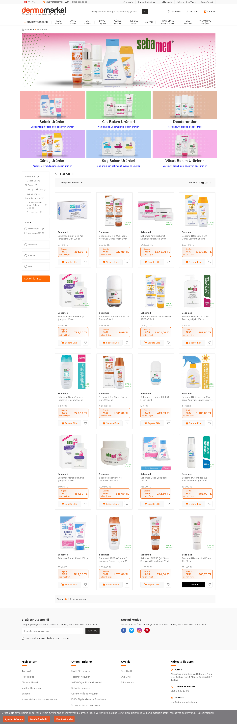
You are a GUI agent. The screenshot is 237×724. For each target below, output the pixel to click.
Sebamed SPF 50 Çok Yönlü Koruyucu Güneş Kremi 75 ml (154, 559)
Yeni (28, 266)
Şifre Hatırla (127, 682)
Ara (145, 11)
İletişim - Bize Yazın (186, 2)
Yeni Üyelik (126, 671)
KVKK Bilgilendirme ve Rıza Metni (88, 699)
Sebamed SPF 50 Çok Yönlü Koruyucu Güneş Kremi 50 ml (113, 237)
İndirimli (30, 255)
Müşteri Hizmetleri (31, 688)
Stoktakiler (31, 244)
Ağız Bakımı (58, 22)
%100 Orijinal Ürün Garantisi (86, 682)
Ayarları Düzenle (14, 719)
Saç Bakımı (188, 22)
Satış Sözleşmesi (80, 688)
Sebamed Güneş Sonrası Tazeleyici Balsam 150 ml (70, 398)
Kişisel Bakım (134, 22)
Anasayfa (128, 2)
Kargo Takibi (207, 2)
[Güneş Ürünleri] (52, 144)
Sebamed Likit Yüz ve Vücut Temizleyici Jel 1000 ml (195, 318)
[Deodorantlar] (185, 105)
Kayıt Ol (92, 630)
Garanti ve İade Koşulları (84, 693)
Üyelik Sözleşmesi (80, 671)
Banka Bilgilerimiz (146, 2)
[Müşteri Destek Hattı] (65, 2)
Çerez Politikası (206, 712)
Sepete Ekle (69, 262)
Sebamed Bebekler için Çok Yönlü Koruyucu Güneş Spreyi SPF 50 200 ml (196, 398)
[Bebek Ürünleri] (52, 105)
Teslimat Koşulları (80, 676)
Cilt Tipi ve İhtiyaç (37, 189)
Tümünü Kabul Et (39, 719)
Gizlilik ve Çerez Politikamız (85, 704)
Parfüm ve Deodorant (168, 22)
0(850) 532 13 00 (180, 690)
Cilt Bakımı (87, 22)
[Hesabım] (192, 11)
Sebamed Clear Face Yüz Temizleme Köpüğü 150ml (195, 479)
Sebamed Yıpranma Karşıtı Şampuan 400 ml (71, 318)
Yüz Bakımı (33, 194)
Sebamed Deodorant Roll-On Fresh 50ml (155, 398)
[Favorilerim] (174, 11)
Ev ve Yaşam (102, 22)
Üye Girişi (126, 676)
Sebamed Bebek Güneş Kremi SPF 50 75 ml (155, 318)
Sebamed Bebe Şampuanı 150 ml (153, 479)
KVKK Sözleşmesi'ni (35, 638)
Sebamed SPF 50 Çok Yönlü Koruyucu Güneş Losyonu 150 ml (114, 560)
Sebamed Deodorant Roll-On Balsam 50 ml (114, 318)
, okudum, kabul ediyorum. (46, 638)
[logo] (44, 11)
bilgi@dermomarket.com (184, 701)
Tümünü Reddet (64, 719)
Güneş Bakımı (118, 22)
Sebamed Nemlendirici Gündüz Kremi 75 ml (110, 479)
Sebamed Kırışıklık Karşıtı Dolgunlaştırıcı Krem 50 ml (153, 237)
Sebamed (63, 232)
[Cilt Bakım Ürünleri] (118, 105)
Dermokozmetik (34, 198)
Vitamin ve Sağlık (205, 22)
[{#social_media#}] (124, 631)
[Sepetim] (209, 11)
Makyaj (149, 22)
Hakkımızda (166, 2)
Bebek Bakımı (35, 180)
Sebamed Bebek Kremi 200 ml (73, 558)
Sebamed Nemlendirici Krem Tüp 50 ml (196, 559)
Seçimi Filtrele (35, 278)
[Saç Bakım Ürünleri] (118, 144)
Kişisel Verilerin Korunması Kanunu (40, 699)
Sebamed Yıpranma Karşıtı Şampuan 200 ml (71, 479)
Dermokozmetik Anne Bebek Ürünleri (37, 205)
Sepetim (26, 693)
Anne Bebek (73, 22)
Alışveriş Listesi (30, 682)
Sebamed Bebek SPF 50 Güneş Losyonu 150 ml (194, 237)
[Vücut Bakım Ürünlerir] (185, 144)
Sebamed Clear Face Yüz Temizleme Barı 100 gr (70, 237)
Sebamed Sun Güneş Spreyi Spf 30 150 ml (113, 398)
